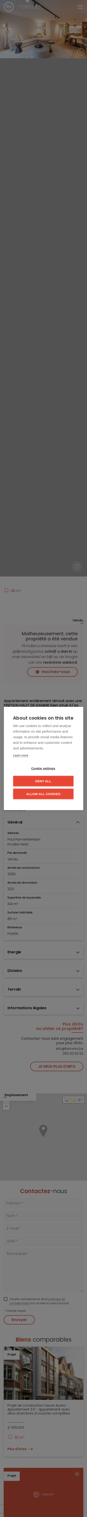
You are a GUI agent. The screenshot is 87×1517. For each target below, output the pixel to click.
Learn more (20, 755)
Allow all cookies (43, 794)
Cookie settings (43, 768)
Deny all (43, 781)
